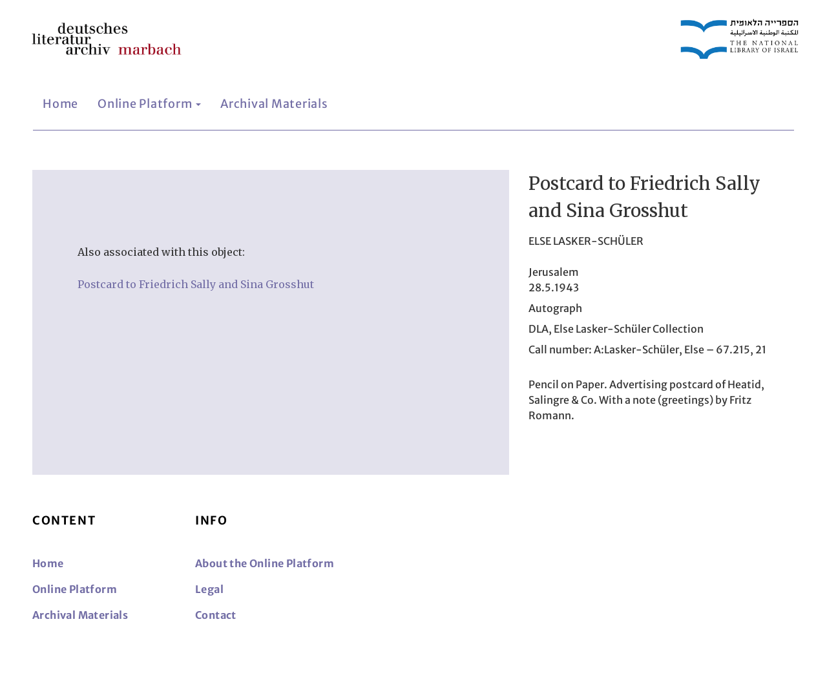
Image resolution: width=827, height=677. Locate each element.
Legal (209, 589)
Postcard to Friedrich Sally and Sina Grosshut (196, 284)
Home (60, 103)
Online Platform (149, 103)
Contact (215, 615)
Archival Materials (274, 103)
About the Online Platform (264, 563)
